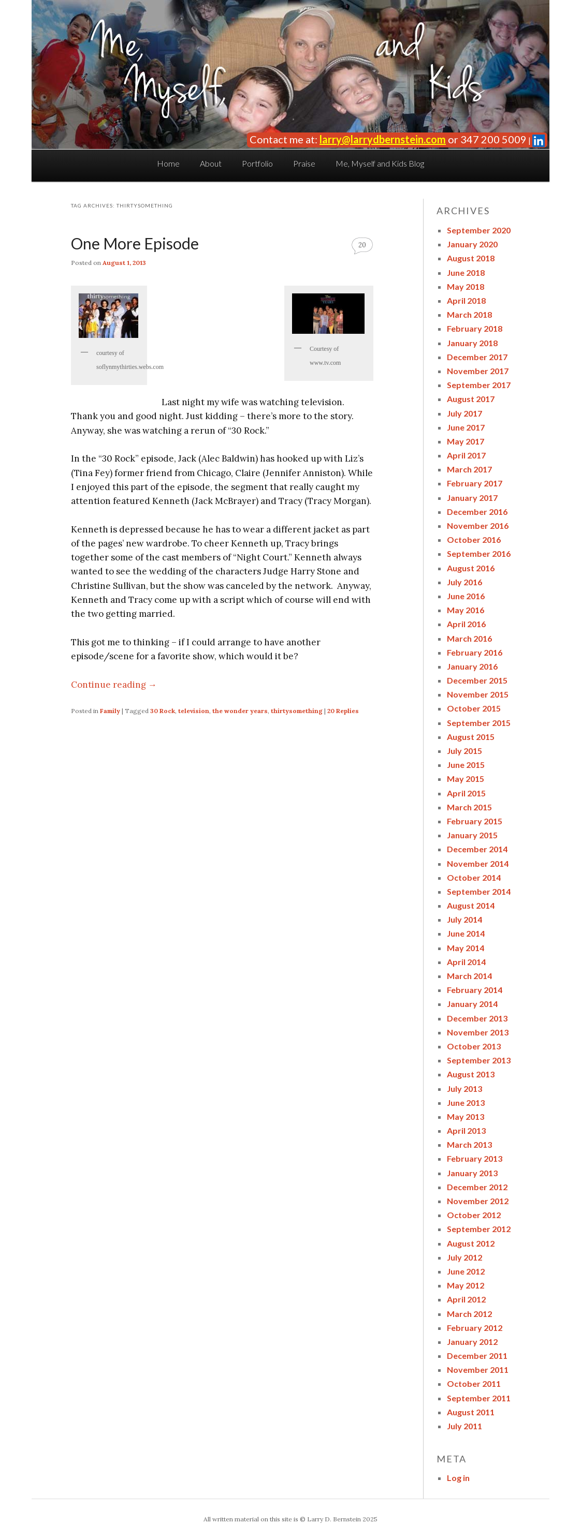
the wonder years (240, 711)
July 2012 (464, 1257)
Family (110, 711)
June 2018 (466, 272)
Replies (343, 711)
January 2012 (472, 1341)
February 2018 (474, 328)
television (193, 711)
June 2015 (466, 764)
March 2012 (469, 1314)
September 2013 (479, 1060)
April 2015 (466, 793)
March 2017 (469, 469)
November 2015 (478, 694)
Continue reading (114, 684)
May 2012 (465, 1285)
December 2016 (477, 511)
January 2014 (472, 1004)
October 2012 (474, 1215)
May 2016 (465, 610)
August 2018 (471, 258)
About (211, 163)
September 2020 (479, 230)
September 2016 (479, 553)
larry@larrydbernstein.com (382, 139)
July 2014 (464, 919)
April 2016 (466, 624)
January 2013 (472, 1173)
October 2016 (474, 539)
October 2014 (474, 877)
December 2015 (477, 680)
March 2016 (469, 638)
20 (362, 245)
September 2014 (479, 891)
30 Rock (162, 711)
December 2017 (477, 357)
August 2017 (471, 399)
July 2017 (464, 413)
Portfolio (257, 163)
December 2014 (477, 849)
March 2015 (469, 807)
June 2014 (466, 933)
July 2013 (464, 1088)
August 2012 (471, 1243)
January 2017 (472, 497)
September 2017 (479, 385)
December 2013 (477, 1018)
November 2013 (478, 1032)
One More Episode (135, 243)
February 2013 (474, 1158)
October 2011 (474, 1383)
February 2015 (474, 821)
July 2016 (464, 582)
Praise (304, 163)
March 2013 (469, 1144)
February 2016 (474, 652)
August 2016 (471, 568)
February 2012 (474, 1327)
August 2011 (471, 1412)
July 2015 (464, 751)
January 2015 (472, 835)
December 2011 (477, 1355)
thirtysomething (297, 711)
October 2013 (474, 1046)
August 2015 (471, 737)
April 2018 (466, 300)
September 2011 (479, 1398)
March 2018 (469, 314)
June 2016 (466, 596)
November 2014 (478, 863)
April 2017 (466, 455)
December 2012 (477, 1187)
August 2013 (471, 1074)
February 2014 (474, 990)
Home (168, 163)
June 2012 (466, 1271)
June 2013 (466, 1102)
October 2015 (474, 708)
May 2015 (465, 778)
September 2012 (479, 1229)
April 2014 (466, 962)
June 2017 (466, 427)
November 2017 (478, 371)
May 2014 (465, 948)
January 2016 (472, 666)
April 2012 (466, 1299)
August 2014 (471, 905)
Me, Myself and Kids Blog (380, 163)
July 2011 (464, 1426)
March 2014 (469, 976)
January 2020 (472, 244)
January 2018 (472, 343)
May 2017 (465, 441)
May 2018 (465, 286)
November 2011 (478, 1369)
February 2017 (474, 483)
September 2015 (479, 723)
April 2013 (466, 1130)
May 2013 (465, 1116)
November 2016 (478, 525)
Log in (458, 1478)
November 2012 (478, 1201)
